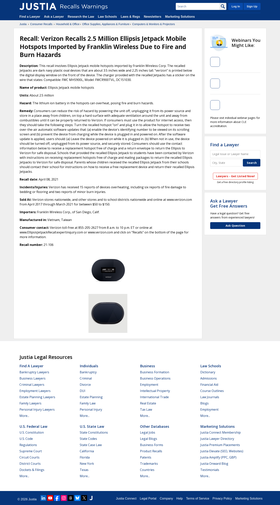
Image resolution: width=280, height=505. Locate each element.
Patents (145, 457)
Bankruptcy (88, 372)
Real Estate (148, 403)
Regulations (28, 445)
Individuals (89, 366)
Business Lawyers (32, 378)
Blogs (204, 403)
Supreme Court (30, 451)
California (87, 451)
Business (147, 366)
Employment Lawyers (35, 391)
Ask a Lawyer (54, 16)
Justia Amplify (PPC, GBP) (218, 457)
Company (166, 498)
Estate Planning (91, 397)
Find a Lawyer (29, 16)
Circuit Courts (29, 457)
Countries (147, 470)
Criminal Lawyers (31, 384)
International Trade (154, 397)
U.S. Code (26, 439)
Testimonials (209, 470)
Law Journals (209, 397)
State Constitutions (94, 432)
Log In (236, 6)
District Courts (30, 463)
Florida (85, 457)
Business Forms (151, 445)
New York (87, 463)
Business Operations (155, 378)
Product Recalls (151, 451)
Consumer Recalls (41, 24)
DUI (82, 391)
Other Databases (154, 426)
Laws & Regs (130, 16)
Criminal (86, 378)
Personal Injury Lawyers (37, 409)
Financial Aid (209, 384)
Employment (149, 384)
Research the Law (81, 16)
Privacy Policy (222, 498)
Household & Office (67, 24)
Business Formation (154, 372)
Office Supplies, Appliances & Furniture (106, 24)
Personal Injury (91, 409)
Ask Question (235, 225)
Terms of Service (197, 498)
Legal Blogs (148, 439)
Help (179, 498)
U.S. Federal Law (33, 426)
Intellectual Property (155, 391)
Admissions (208, 378)
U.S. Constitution (31, 432)
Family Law (87, 403)
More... (24, 416)
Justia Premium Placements (220, 445)
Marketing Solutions (180, 16)
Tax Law (146, 409)
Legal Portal (148, 498)
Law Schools (107, 16)
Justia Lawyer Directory (217, 439)
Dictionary (207, 372)
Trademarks (149, 463)
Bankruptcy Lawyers (34, 372)
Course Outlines (212, 391)
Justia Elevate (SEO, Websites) (221, 451)
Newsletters (152, 16)
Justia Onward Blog (214, 463)
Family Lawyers (30, 403)
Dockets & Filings (31, 470)
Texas (84, 470)
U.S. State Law (92, 426)
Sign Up (252, 6)
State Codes (88, 439)
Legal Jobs (147, 432)
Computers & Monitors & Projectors (153, 24)
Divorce (85, 384)
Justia (23, 24)
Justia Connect (126, 498)
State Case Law (91, 445)
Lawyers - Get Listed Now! (235, 176)
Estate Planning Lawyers (37, 397)
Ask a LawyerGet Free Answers (228, 203)
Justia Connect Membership (220, 432)
